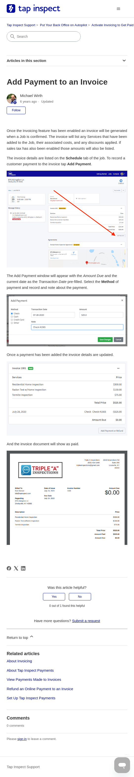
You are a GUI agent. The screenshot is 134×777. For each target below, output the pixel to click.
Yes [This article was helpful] (54, 596)
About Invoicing (19, 661)
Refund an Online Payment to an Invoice (40, 689)
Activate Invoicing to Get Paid (113, 25)
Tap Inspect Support (21, 25)
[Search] (43, 36)
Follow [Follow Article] (16, 110)
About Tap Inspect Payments (30, 670)
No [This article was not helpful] (80, 596)
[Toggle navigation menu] (118, 9)
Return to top (20, 637)
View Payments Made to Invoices (34, 679)
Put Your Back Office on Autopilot (63, 25)
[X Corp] (16, 568)
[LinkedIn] (23, 568)
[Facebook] (9, 568)
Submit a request (86, 621)
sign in (22, 739)
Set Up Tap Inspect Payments (31, 698)
